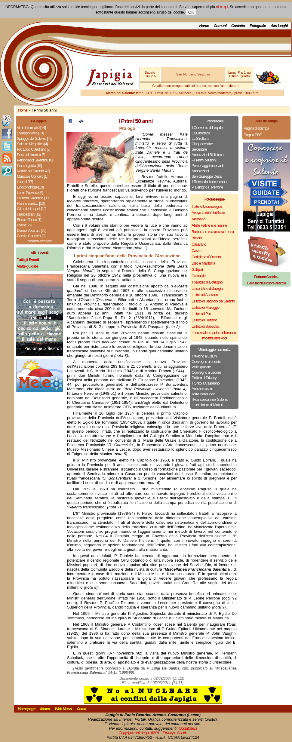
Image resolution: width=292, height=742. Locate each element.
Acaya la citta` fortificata (208, 212)
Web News (63, 709)
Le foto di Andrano (205, 295)
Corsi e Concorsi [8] (31, 236)
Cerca (81, 709)
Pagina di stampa (256, 128)
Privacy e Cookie (175, 733)
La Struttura (200, 138)
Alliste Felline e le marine (209, 225)
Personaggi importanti (207, 165)
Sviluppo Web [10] (30, 133)
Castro (196, 250)
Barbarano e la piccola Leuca (213, 231)
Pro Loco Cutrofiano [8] (33, 149)
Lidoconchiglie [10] (30, 187)
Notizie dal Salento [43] (33, 171)
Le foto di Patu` (202, 313)
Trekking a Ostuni (204, 356)
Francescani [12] (29, 214)
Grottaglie (198, 276)
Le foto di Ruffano (204, 320)
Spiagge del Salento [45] (34, 138)
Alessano (198, 219)
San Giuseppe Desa (206, 176)
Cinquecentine (202, 144)
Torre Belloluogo (203, 394)
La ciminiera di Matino (207, 405)
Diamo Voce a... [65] (31, 230)
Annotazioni (200, 171)
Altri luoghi (279, 25)
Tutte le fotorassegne (207, 206)
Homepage (26, 709)
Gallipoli (197, 269)
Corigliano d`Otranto (206, 257)
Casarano (199, 244)
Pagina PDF (253, 135)
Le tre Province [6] (30, 192)
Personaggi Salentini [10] (35, 160)
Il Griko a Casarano (206, 383)
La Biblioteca (201, 133)
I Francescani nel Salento (210, 399)
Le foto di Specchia (205, 326)
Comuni (220, 25)
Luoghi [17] (25, 181)
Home (204, 25)
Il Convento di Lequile (207, 127)
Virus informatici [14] (31, 127)
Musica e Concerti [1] (32, 176)
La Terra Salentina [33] (33, 198)
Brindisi (197, 238)
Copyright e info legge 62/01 (139, 733)
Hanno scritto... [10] (31, 203)
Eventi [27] (24, 225)
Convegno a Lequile (206, 361)
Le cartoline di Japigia (207, 288)
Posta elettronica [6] (31, 154)
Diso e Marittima (203, 263)
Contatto (238, 25)
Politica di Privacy (204, 378)
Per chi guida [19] (29, 165)
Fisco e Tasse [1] (29, 219)
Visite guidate (201, 367)
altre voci (39, 241)
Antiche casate (202, 388)
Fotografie (258, 25)
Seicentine (199, 149)
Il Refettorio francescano (209, 181)
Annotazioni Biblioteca (207, 154)
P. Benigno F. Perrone (207, 187)
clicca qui (222, 7)
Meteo (45, 709)
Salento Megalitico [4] (32, 144)
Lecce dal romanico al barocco (214, 332)
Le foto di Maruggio (205, 307)
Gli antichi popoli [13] (31, 209)
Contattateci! (188, 728)
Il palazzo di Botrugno (207, 282)
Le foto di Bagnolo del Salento (213, 301)
